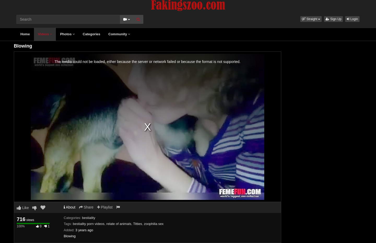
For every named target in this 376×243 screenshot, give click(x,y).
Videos (45, 34)
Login (352, 19)
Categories (91, 34)
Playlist (105, 207)
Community (119, 34)
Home (25, 34)
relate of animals (118, 224)
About (69, 207)
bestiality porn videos (88, 224)
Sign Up (333, 19)
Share (86, 207)
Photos (67, 34)
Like (23, 208)
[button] (311, 19)
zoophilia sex (153, 224)
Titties (137, 224)
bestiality (88, 218)
